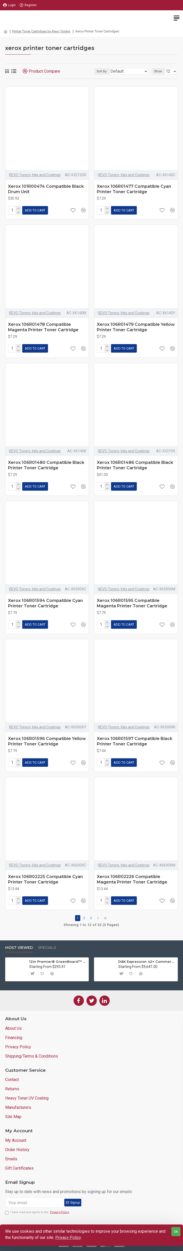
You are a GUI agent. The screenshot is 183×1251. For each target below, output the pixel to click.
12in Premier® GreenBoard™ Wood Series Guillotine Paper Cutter (58, 961)
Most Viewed (19, 948)
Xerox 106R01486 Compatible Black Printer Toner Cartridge (135, 465)
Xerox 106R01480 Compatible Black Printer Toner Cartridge (46, 465)
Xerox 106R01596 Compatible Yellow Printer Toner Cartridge (47, 741)
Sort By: (102, 71)
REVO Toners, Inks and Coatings (35, 175)
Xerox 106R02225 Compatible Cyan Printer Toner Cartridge (45, 879)
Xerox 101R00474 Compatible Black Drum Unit (46, 189)
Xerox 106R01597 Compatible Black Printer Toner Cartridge (134, 741)
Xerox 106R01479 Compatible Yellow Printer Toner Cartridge (136, 327)
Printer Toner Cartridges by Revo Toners (41, 31)
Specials (47, 948)
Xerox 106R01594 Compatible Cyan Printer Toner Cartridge (45, 603)
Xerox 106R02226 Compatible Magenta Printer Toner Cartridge (132, 879)
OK (176, 1231)
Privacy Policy (68, 1237)
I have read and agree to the (37, 1212)
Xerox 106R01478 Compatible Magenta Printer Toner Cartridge (43, 327)
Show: (158, 71)
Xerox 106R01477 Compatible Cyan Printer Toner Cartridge (134, 189)
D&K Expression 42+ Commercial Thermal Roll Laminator (147, 961)
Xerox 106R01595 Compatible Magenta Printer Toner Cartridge (132, 603)
